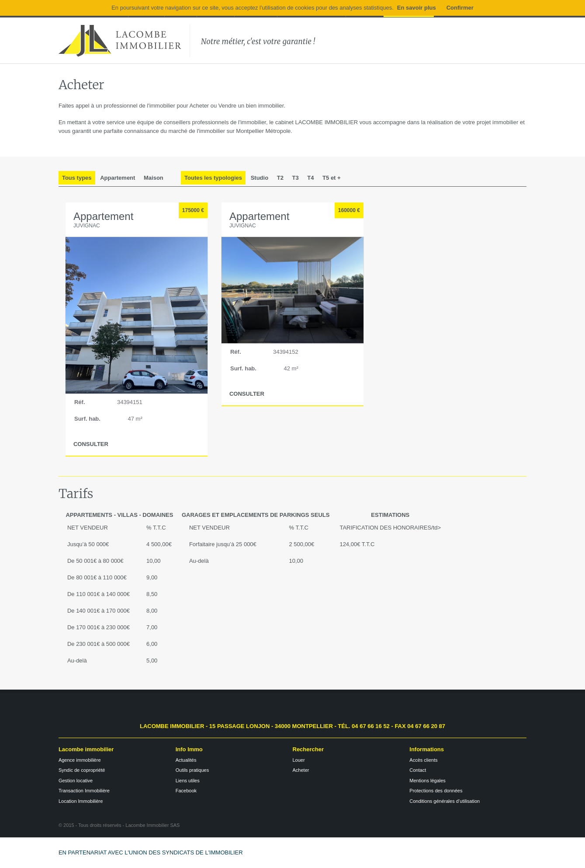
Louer (299, 760)
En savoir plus (416, 7)
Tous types (77, 177)
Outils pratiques (192, 770)
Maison (153, 177)
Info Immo (189, 749)
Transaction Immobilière (84, 790)
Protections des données (435, 790)
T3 (295, 177)
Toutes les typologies (213, 177)
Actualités (186, 760)
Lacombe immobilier (86, 749)
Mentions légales (427, 780)
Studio (259, 177)
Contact (417, 770)
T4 (310, 177)
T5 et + (331, 177)
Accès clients (423, 760)
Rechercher (308, 749)
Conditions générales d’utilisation (444, 801)
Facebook (186, 790)
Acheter (301, 770)
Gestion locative (76, 780)
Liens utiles (188, 780)
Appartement (117, 177)
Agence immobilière (80, 760)
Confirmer (460, 7)
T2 (280, 177)
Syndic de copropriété (82, 770)
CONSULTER (90, 444)
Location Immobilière (81, 801)
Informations (426, 749)
